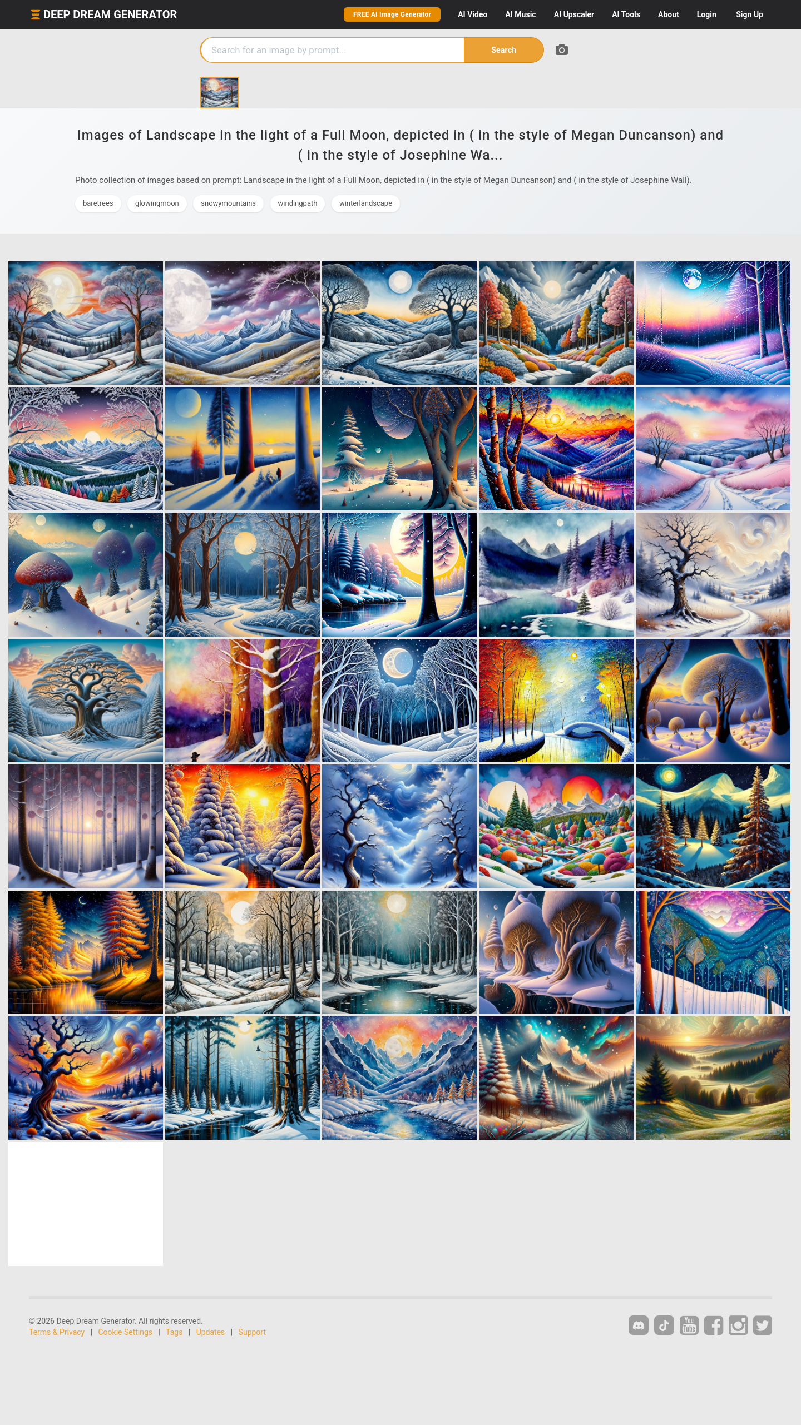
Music (520, 14)
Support (252, 1332)
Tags (174, 1332)
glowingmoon (157, 203)
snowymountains (228, 203)
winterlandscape (365, 203)
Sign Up (749, 14)
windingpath (298, 203)
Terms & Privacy (57, 1332)
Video (472, 14)
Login (706, 14)
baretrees (98, 203)
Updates (210, 1332)
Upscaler (574, 14)
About (668, 14)
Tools (626, 14)
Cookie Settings (125, 1332)
